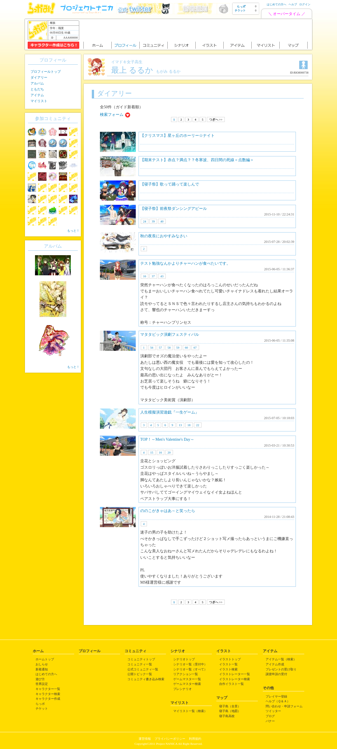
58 (169, 347)
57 (160, 347)
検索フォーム (111, 114)
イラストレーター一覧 (234, 674)
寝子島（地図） (230, 711)
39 (153, 221)
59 (177, 347)
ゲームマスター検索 (187, 683)
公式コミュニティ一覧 (142, 669)
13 (180, 425)
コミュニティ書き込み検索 (145, 679)
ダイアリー (39, 77)
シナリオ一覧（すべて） (190, 669)
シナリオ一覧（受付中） (190, 664)
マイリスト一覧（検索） (190, 711)
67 (195, 347)
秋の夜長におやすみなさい (163, 236)
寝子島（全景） (230, 706)
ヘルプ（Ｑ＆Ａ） (278, 701)
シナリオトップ (184, 659)
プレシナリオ (182, 689)
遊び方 (40, 679)
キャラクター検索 (48, 694)
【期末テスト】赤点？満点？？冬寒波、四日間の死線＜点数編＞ (197, 160)
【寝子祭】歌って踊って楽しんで (169, 184)
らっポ (40, 703)
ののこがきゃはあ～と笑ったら (167, 511)
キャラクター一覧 (48, 689)
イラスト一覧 (228, 664)
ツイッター (273, 711)
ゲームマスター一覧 (187, 679)
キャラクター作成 (48, 698)
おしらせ (42, 664)
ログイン (304, 4)
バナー (270, 721)
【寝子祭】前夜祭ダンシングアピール (173, 208)
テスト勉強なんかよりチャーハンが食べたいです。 (185, 263)
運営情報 (145, 738)
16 (144, 276)
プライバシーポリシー (170, 738)
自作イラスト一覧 (231, 683)
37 (153, 276)
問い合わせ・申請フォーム (284, 706)
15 (151, 452)
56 (151, 347)
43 (161, 276)
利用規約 (195, 738)
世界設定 (42, 683)
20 (169, 452)
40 (161, 221)
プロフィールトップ (46, 72)
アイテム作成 (275, 664)
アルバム (37, 83)
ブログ (270, 716)
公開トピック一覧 (139, 674)
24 (144, 221)
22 (197, 425)
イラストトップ (230, 659)
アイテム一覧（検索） (281, 659)
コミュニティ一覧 (139, 664)
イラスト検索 (228, 669)
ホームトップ (45, 659)
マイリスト (39, 101)
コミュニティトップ (141, 659)
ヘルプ (293, 4)
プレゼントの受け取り (281, 669)
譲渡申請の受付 (276, 674)
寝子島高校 (227, 716)
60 (186, 347)
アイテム (37, 95)
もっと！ (73, 230)
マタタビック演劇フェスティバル (169, 334)
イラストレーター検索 (234, 679)
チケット (42, 708)
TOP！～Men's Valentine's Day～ (167, 439)
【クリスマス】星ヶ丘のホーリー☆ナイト (177, 135)
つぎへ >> (216, 119)
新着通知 (42, 669)
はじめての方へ (276, 4)
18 (189, 425)
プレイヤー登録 (276, 696)
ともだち (37, 89)
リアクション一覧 (185, 674)
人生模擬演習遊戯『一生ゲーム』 (169, 412)
